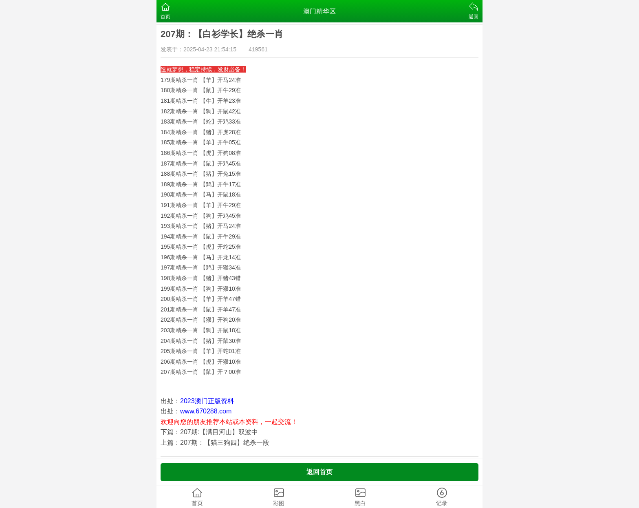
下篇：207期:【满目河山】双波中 (209, 431)
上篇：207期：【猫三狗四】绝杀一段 (215, 442)
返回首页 (319, 471)
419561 (258, 49)
